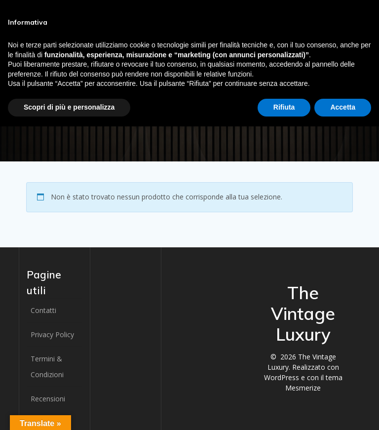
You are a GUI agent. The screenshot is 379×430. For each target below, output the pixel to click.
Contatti (43, 310)
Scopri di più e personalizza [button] (69, 107)
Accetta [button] (342, 107)
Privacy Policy (52, 334)
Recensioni (48, 398)
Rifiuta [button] (284, 107)
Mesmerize (303, 387)
